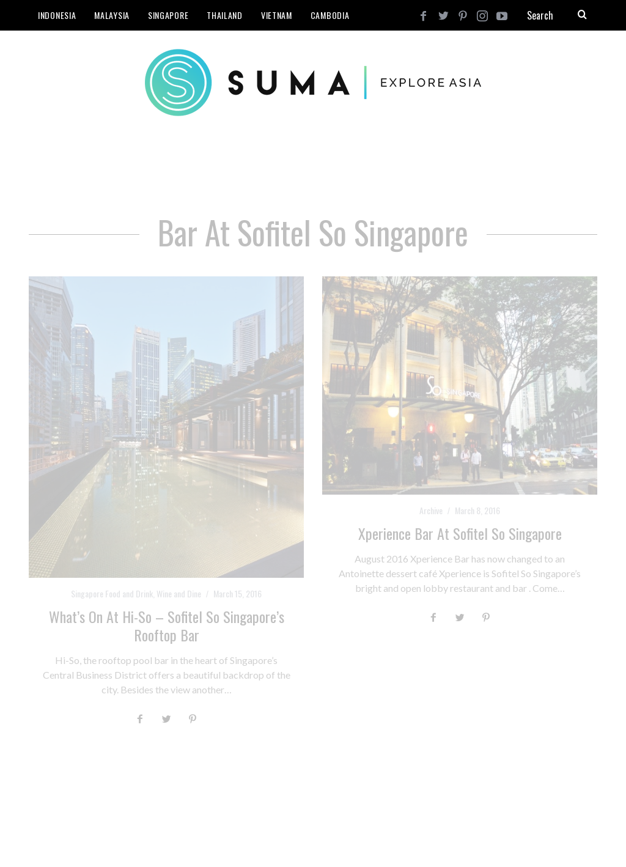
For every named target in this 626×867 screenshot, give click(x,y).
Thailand (225, 15)
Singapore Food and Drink (112, 593)
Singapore (168, 15)
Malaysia (112, 15)
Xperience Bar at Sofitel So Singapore (460, 533)
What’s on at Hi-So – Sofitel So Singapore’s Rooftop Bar (166, 625)
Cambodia (330, 15)
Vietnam (276, 15)
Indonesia (57, 15)
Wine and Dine (178, 593)
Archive (431, 510)
